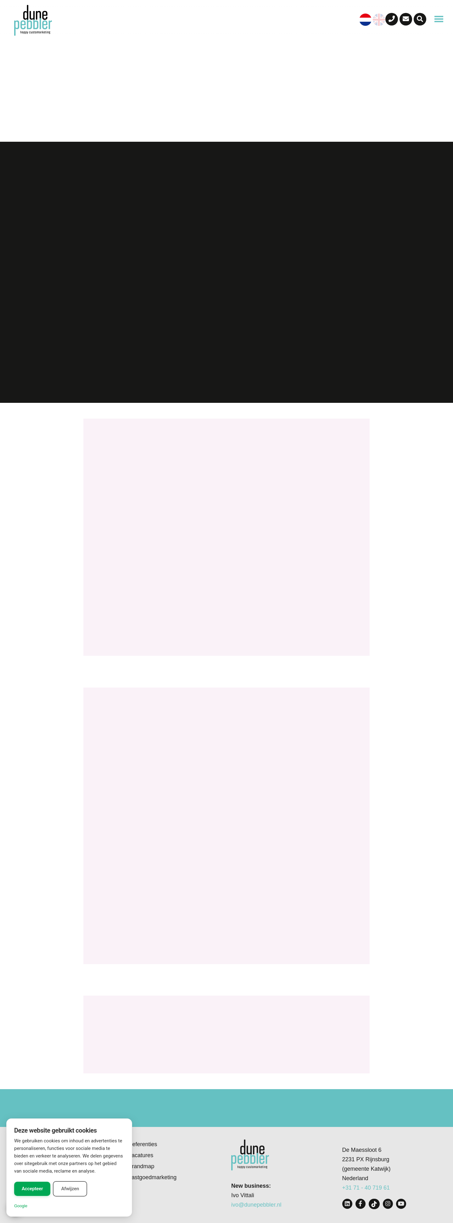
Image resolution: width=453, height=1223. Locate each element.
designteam (210, 536)
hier (218, 1179)
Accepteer (32, 1189)
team (207, 603)
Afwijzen (70, 1189)
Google (20, 1205)
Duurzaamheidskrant (134, 1038)
